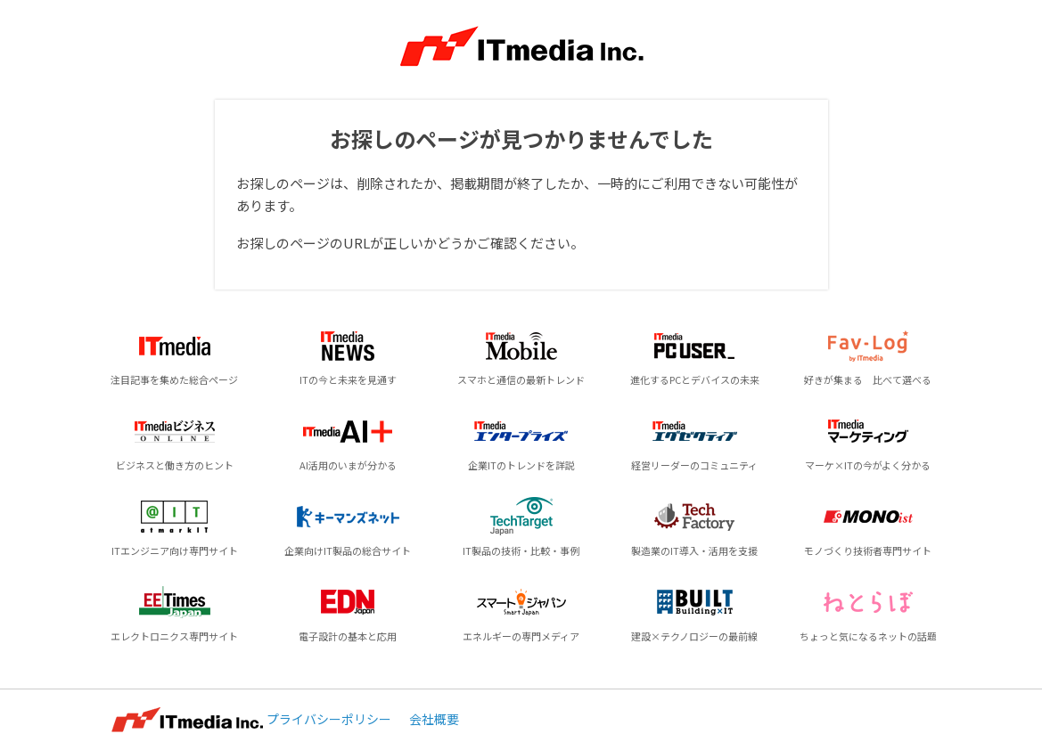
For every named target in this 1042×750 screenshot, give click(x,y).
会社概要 (434, 719)
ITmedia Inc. (187, 719)
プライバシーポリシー (329, 719)
